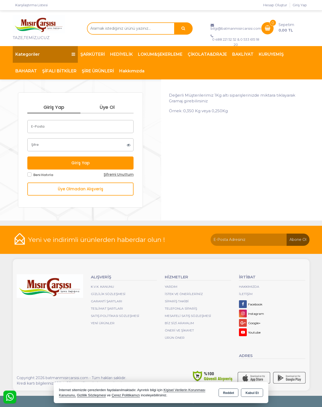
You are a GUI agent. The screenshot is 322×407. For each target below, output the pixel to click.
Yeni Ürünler (103, 323)
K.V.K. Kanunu (102, 287)
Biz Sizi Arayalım (179, 323)
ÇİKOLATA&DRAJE (207, 54)
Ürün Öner (175, 338)
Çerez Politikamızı (126, 395)
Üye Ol (107, 107)
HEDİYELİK (121, 54)
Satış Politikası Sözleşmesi (115, 316)
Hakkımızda (131, 70)
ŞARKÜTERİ (92, 54)
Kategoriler (45, 54)
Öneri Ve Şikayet (179, 330)
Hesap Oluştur (275, 5)
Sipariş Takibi (177, 301)
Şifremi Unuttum (119, 174)
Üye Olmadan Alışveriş (80, 189)
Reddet (228, 393)
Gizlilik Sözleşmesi (108, 294)
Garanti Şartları (106, 301)
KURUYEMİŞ (271, 54)
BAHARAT (26, 70)
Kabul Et (252, 393)
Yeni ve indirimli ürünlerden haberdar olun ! (96, 239)
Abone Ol (297, 239)
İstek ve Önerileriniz (184, 294)
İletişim (245, 294)
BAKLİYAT (243, 54)
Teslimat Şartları (107, 308)
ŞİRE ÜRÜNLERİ (98, 70)
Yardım (171, 287)
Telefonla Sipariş (181, 308)
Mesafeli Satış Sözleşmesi (188, 316)
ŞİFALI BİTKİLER (59, 70)
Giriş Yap (300, 5)
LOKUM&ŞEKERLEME (160, 54)
